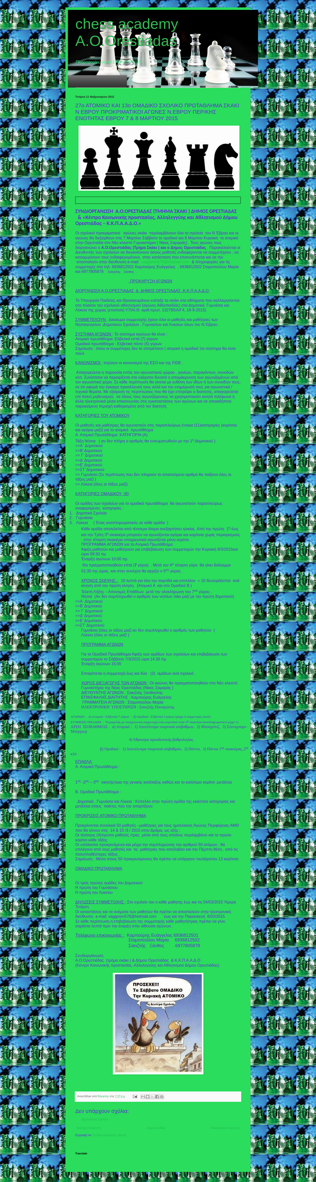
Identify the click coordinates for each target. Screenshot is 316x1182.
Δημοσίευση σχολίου (94, 1119)
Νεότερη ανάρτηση (89, 1128)
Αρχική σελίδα (156, 1128)
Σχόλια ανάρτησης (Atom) (109, 1135)
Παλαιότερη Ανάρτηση (225, 1128)
